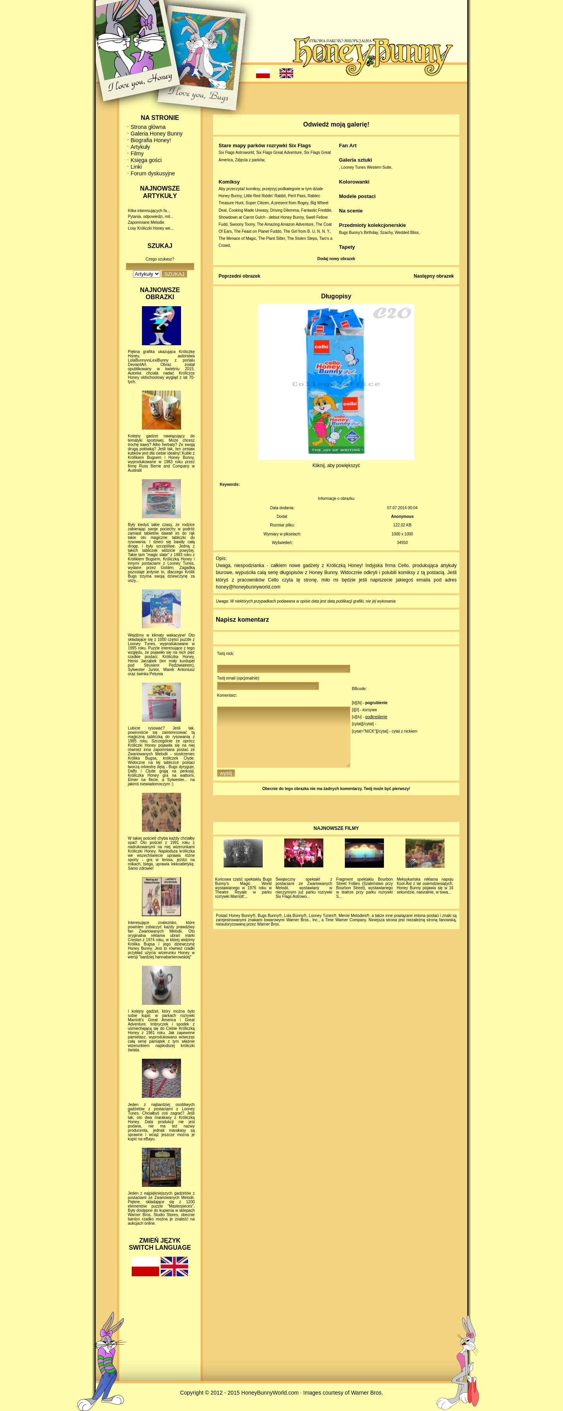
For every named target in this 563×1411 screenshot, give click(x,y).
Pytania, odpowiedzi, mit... (150, 216)
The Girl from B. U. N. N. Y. (306, 231)
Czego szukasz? (159, 259)
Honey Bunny (230, 196)
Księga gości (146, 160)
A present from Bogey (289, 203)
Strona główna (148, 127)
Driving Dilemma (284, 210)
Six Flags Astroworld (236, 152)
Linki (136, 167)
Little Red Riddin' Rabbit (265, 196)
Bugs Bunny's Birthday (358, 232)
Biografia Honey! (151, 140)
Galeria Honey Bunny (157, 133)
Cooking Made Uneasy (248, 210)
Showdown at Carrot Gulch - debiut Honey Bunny (261, 217)
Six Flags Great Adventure (279, 152)
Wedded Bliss (407, 232)
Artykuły (140, 147)
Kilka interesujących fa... (149, 211)
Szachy (386, 232)
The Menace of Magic (237, 238)
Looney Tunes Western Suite (366, 167)
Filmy (137, 153)
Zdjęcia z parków (249, 160)
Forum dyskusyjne (153, 173)
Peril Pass (296, 196)
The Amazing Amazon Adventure (285, 224)
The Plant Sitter (271, 238)
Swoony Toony (242, 224)
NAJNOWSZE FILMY (336, 842)
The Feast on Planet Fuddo (257, 231)
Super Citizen (257, 203)
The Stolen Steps (302, 238)
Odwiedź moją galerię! (336, 124)
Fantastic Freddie (316, 210)
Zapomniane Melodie (146, 222)
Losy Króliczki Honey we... (151, 228)
